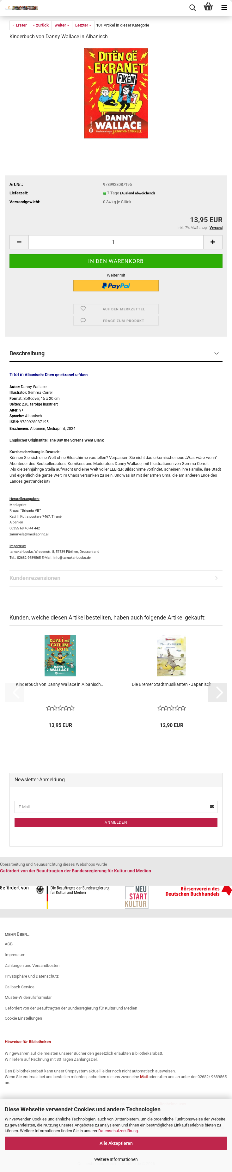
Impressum (15, 954)
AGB (9, 944)
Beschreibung (27, 353)
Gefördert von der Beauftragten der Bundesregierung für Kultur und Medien (71, 1008)
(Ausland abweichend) (137, 193)
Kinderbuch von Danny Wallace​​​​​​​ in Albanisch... (60, 684)
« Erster (20, 25)
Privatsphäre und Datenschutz (31, 976)
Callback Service (19, 987)
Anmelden (116, 822)
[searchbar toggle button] (192, 8)
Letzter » (83, 25)
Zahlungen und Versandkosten (32, 965)
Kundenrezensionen (34, 578)
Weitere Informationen (116, 1159)
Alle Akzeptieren (116, 1143)
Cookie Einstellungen (23, 1018)
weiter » (62, 25)
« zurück (41, 25)
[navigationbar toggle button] (224, 8)
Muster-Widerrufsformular (28, 997)
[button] (18, 242)
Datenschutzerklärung (118, 1130)
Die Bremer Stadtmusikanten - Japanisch (171, 684)
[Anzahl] (116, 242)
